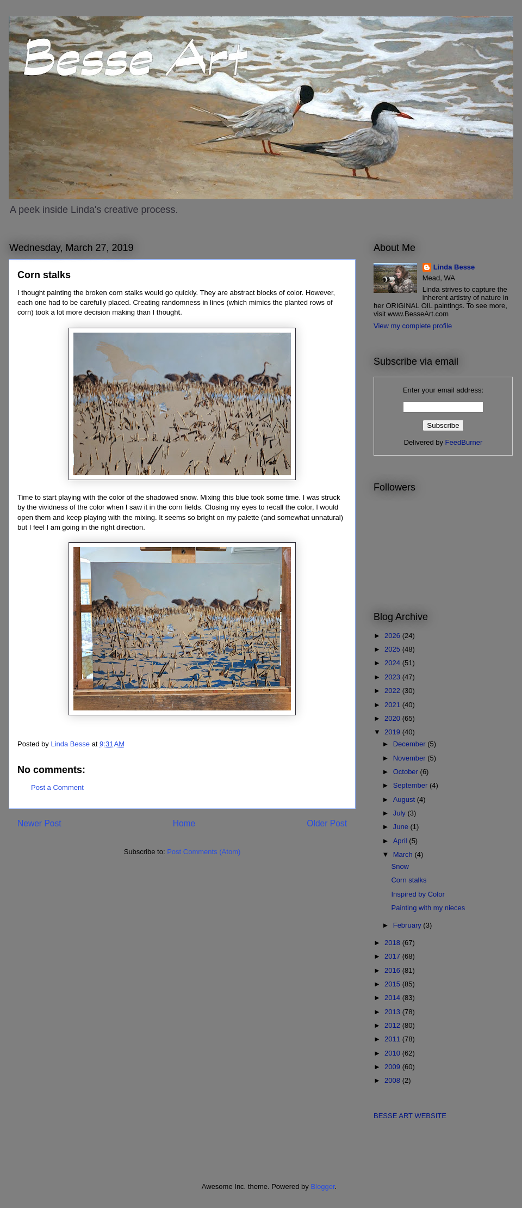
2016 (393, 970)
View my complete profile (413, 326)
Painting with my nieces (428, 908)
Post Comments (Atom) (203, 852)
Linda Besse (454, 267)
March (404, 854)
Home (184, 823)
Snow (400, 866)
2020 (393, 718)
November (410, 758)
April (401, 841)
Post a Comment (57, 787)
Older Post (327, 823)
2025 (393, 649)
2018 (393, 943)
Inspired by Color (417, 894)
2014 (393, 998)
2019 (393, 732)
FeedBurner (464, 442)
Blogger (322, 1186)
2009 (393, 1067)
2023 (393, 677)
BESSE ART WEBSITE (410, 1116)
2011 (393, 1039)
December (410, 744)
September (411, 785)
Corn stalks (408, 880)
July (400, 813)
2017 (393, 956)
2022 (393, 690)
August (405, 799)
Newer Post (39, 823)
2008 (393, 1080)
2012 (393, 1025)
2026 (393, 635)
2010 (393, 1053)
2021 (393, 705)
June (402, 827)
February (408, 925)
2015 (393, 984)
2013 (393, 1012)
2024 (393, 663)
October (406, 772)
